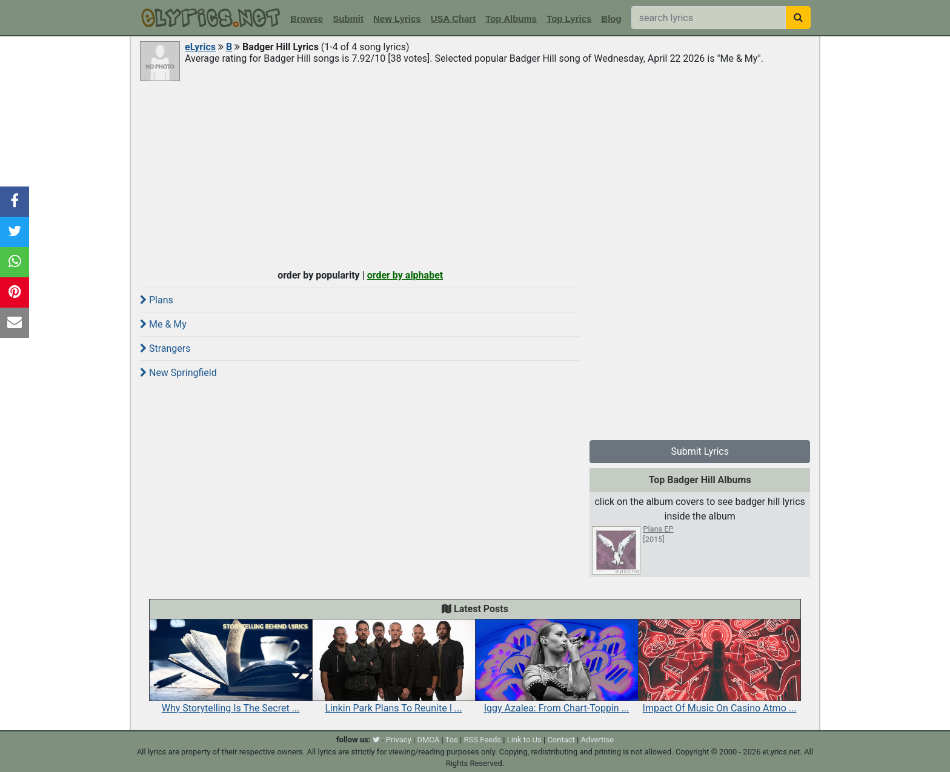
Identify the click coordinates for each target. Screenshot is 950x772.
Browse (306, 18)
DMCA (428, 739)
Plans (156, 300)
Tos (451, 739)
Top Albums (511, 18)
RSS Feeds (483, 739)
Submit (348, 18)
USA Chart (453, 18)
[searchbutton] (798, 17)
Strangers (165, 348)
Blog (611, 18)
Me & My (163, 324)
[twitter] (376, 739)
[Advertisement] (475, 174)
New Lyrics (397, 18)
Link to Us (524, 739)
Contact (560, 739)
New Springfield (178, 372)
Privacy (398, 739)
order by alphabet (405, 275)
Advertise (597, 739)
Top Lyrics (568, 18)
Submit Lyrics (700, 451)
